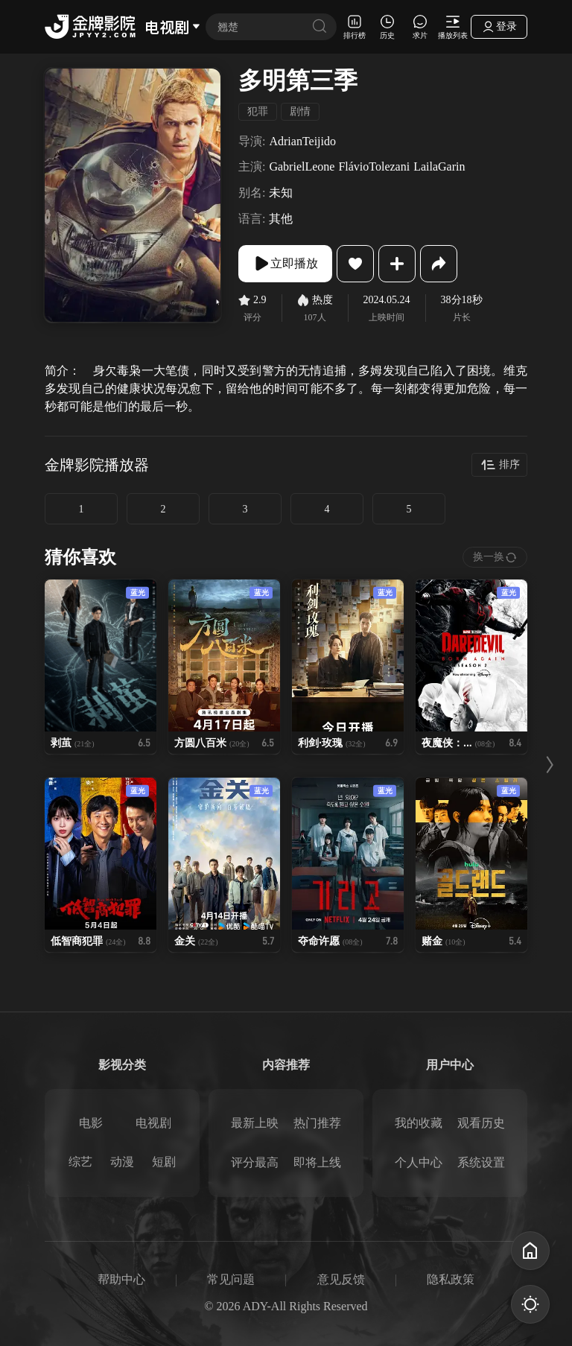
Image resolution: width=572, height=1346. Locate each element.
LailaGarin (439, 166)
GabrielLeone (301, 166)
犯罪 (257, 111)
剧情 (300, 111)
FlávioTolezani (374, 166)
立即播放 (285, 264)
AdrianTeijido (302, 141)
